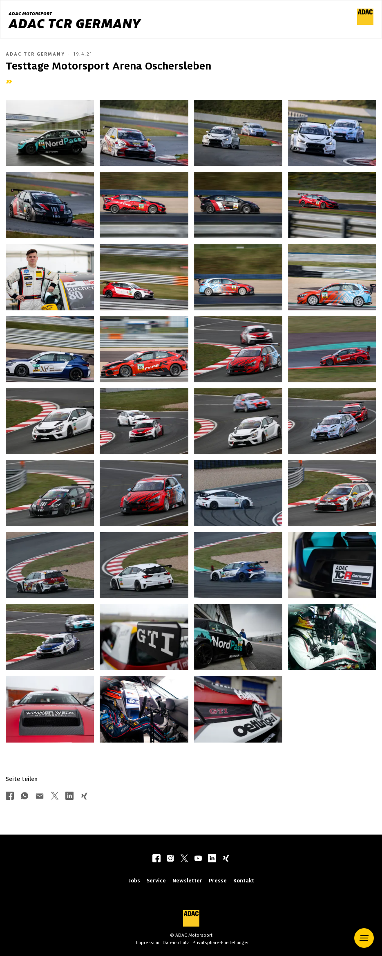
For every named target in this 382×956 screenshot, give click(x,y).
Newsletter (187, 880)
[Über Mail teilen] (39, 797)
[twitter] (184, 859)
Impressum (147, 942)
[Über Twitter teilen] (55, 797)
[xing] (226, 859)
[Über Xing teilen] (84, 797)
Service (156, 880)
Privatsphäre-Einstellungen (221, 942)
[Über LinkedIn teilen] (69, 797)
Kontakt (243, 880)
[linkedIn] (212, 859)
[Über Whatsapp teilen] (24, 797)
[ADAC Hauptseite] (365, 23)
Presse (218, 880)
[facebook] (156, 859)
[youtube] (198, 859)
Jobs (134, 880)
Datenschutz (176, 942)
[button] (364, 938)
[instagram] (170, 859)
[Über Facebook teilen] (10, 797)
